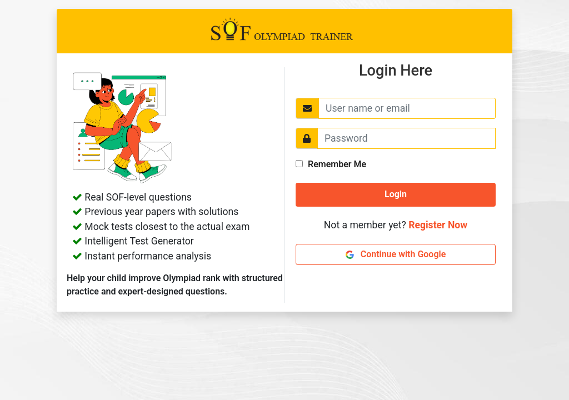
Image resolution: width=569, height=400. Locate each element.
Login (396, 194)
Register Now (437, 225)
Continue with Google (396, 254)
